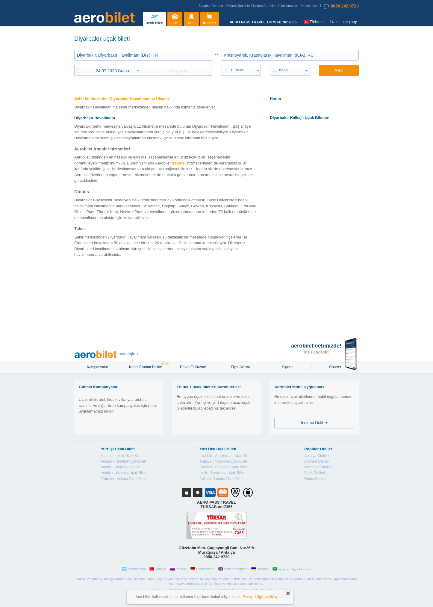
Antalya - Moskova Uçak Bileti (223, 461)
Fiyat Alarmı (240, 367)
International (134, 569)
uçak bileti (154, 18)
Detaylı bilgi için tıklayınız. (263, 597)
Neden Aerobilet (264, 5)
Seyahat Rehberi (211, 5)
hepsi (283, 70)
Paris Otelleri (314, 473)
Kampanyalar (98, 367)
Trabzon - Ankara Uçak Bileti (123, 479)
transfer (209, 18)
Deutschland (202, 569)
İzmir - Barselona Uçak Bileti (222, 473)
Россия (178, 569)
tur (174, 18)
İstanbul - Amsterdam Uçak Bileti (225, 456)
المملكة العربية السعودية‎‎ (291, 569)
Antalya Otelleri (316, 456)
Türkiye (157, 569)
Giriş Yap (350, 22)
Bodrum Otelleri (316, 461)
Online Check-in (238, 5)
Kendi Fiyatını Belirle (146, 366)
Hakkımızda (288, 5)
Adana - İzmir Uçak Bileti (120, 467)
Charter (335, 367)
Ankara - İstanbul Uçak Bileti (123, 461)
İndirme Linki (314, 422)
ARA (338, 70)
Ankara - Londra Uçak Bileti (221, 479)
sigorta (287, 367)
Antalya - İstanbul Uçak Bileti (123, 473)
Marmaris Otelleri (317, 467)
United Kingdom (232, 569)
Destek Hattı (309, 5)
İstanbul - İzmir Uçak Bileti (121, 456)
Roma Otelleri (315, 479)
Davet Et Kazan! (193, 367)
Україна (260, 569)
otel (191, 18)
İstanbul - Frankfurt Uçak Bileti (223, 467)
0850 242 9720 (341, 6)
